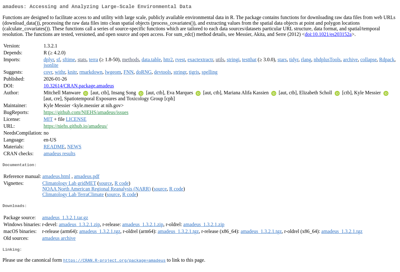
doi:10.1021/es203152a (328, 35)
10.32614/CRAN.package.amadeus (78, 87)
